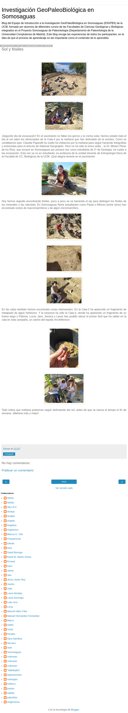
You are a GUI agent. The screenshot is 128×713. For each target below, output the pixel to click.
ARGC (10, 498)
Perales (11, 634)
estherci (11, 683)
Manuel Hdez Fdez (17, 611)
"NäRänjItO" (13, 670)
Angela (11, 520)
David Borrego (14, 552)
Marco (10, 620)
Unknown (12, 656)
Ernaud (11, 561)
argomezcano (14, 674)
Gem (9, 566)
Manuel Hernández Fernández (23, 616)
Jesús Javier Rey (16, 579)
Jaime (10, 570)
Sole (9, 647)
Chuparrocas (14, 538)
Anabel (11, 516)
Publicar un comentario (18, 470)
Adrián (10, 502)
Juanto (10, 584)
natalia (10, 693)
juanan (10, 688)
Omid (10, 629)
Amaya (11, 511)
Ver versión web (64, 488)
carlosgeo (12, 679)
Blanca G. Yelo (15, 534)
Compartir (9, 454)
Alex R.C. (12, 507)
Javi (9, 575)
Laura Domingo (15, 597)
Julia (9, 588)
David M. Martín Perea (19, 557)
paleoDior (12, 697)
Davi (9, 548)
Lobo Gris (12, 602)
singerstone (13, 702)
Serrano (11, 643)
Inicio (64, 482)
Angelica (11, 525)
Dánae (10, 543)
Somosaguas (14, 652)
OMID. (10, 625)
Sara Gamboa (14, 638)
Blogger (75, 709)
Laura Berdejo (14, 593)
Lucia (10, 606)
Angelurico (12, 529)
